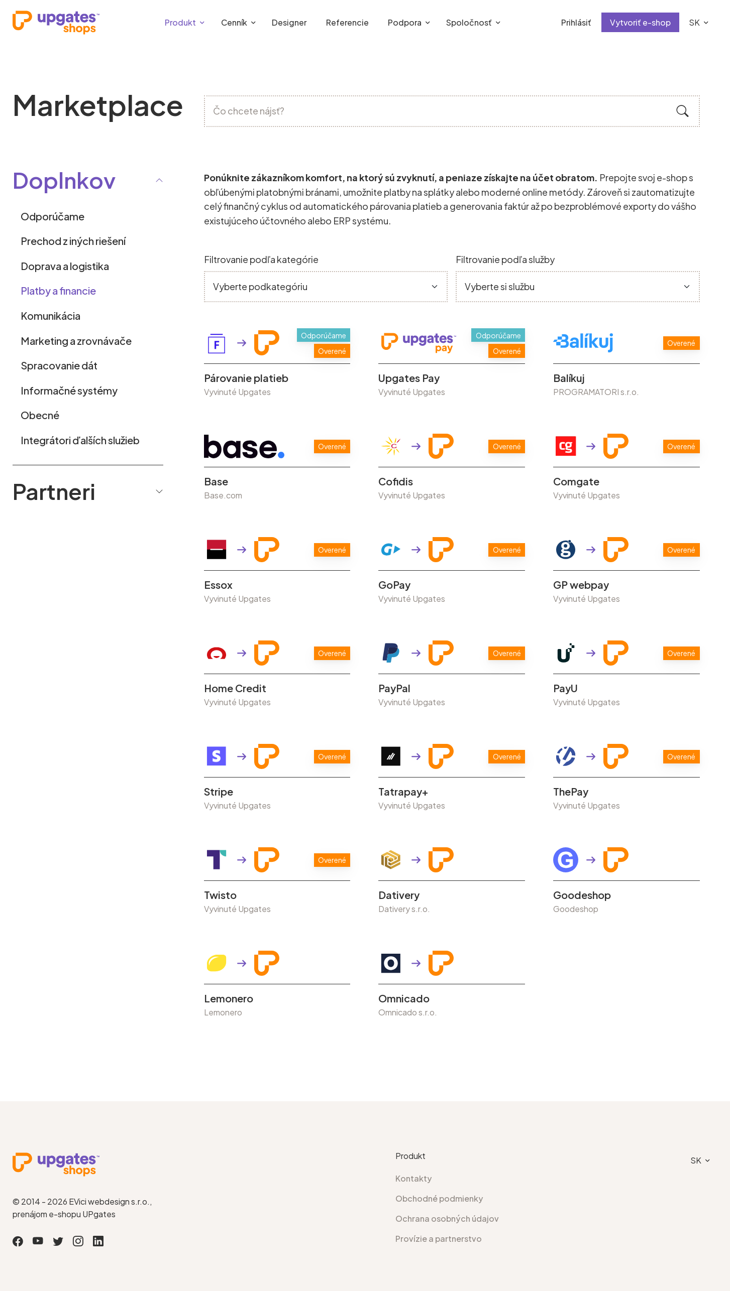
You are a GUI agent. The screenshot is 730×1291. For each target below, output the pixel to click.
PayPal (394, 688)
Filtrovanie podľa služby (505, 259)
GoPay (394, 585)
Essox (218, 585)
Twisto (220, 895)
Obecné (40, 415)
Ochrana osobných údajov (447, 1218)
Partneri (88, 491)
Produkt (180, 22)
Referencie (347, 22)
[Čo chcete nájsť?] (452, 111)
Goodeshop (582, 895)
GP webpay (581, 585)
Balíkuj (569, 378)
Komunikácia (50, 315)
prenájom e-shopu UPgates (64, 1214)
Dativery (399, 895)
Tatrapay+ (403, 792)
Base (216, 481)
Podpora (405, 22)
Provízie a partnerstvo (438, 1238)
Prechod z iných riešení (73, 240)
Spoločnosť (469, 22)
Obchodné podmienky (439, 1198)
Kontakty (413, 1178)
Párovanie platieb (246, 378)
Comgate (576, 481)
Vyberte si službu (500, 286)
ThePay (570, 792)
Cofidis (395, 481)
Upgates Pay (409, 378)
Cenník (234, 22)
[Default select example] (326, 287)
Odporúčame (52, 216)
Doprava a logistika (65, 266)
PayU (565, 688)
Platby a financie (58, 290)
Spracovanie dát (59, 365)
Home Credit (235, 688)
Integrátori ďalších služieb (80, 440)
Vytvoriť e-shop (640, 22)
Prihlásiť (576, 22)
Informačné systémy (69, 390)
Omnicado (404, 998)
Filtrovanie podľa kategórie (261, 259)
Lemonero (228, 998)
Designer (289, 22)
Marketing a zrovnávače (76, 340)
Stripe (218, 792)
